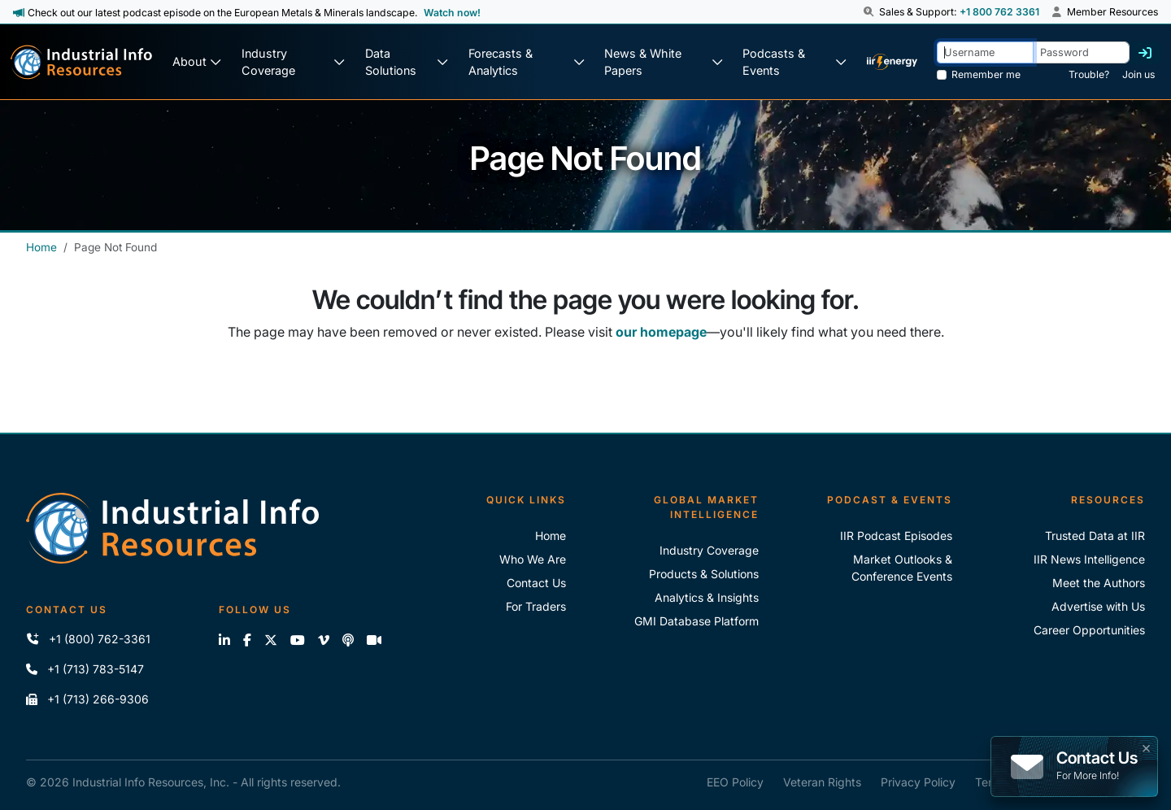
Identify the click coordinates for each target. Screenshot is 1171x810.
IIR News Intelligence (1089, 559)
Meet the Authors (1098, 583)
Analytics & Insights (707, 597)
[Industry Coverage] (293, 62)
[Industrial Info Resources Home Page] (81, 62)
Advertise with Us (1098, 606)
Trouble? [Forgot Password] (1089, 74)
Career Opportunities (1089, 630)
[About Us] (196, 62)
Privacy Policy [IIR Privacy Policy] (918, 782)
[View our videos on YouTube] (297, 640)
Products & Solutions (704, 574)
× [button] (1146, 747)
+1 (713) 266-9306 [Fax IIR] (87, 699)
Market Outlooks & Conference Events (901, 567)
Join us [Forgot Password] (1138, 74)
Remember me (986, 74)
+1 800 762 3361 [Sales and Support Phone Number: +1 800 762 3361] (999, 12)
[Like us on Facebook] (247, 640)
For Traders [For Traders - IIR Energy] (536, 606)
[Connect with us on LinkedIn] (224, 640)
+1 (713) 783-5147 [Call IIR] (85, 669)
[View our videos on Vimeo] (323, 640)
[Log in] (1145, 52)
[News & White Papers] (663, 62)
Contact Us (536, 583)
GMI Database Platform (696, 621)
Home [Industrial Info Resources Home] (41, 247)
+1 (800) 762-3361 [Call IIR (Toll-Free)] (88, 639)
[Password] (1081, 52)
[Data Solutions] (407, 62)
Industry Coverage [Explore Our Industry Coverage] (709, 550)
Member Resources (1105, 12)
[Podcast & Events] (794, 62)
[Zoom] (374, 640)
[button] (870, 12)
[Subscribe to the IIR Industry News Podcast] (348, 640)
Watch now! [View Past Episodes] (452, 13)
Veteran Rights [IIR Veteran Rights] (822, 782)
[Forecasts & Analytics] (526, 62)
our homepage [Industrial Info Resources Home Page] (661, 332)
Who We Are (532, 559)
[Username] (985, 52)
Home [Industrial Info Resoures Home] (550, 535)
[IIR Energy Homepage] (892, 62)
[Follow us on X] (270, 640)
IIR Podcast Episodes (896, 535)
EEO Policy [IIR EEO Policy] (735, 782)
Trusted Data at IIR (1095, 535)
